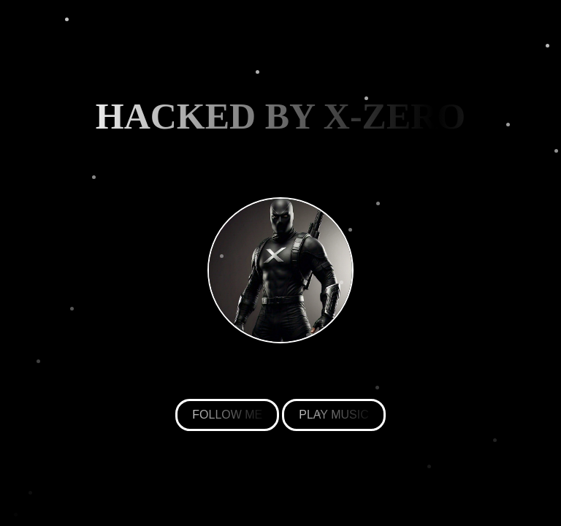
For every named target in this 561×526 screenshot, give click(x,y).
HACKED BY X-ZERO (281, 116)
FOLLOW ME (227, 414)
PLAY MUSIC (333, 414)
